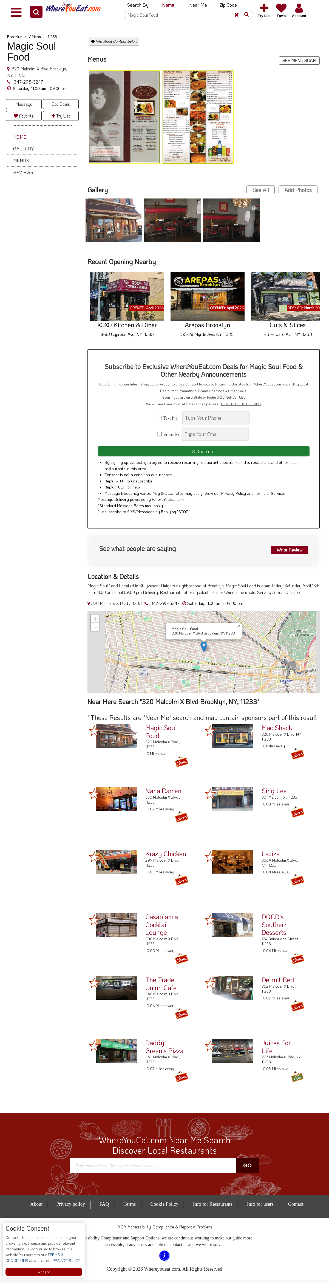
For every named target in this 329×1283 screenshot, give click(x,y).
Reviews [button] (23, 172)
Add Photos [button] (298, 189)
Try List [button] (61, 116)
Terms (129, 1207)
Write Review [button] (287, 552)
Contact (296, 1207)
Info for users (260, 1207)
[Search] (186, 15)
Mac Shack (277, 731)
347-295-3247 (28, 82)
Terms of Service (269, 496)
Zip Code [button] (228, 5)
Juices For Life (276, 1050)
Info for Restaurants (212, 1207)
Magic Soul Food (161, 735)
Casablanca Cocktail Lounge (161, 928)
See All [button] (260, 189)
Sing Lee (274, 794)
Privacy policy (70, 1207)
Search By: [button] (138, 5)
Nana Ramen (163, 794)
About (36, 1207)
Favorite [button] (24, 116)
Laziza (271, 857)
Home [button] (19, 137)
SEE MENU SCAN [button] (299, 60)
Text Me (169, 418)
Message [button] (23, 104)
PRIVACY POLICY (66, 1260)
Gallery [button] (23, 149)
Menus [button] (21, 160)
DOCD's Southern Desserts (275, 928)
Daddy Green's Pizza (164, 1050)
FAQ (104, 1207)
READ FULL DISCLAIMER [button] (241, 404)
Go (247, 1169)
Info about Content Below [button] (114, 41)
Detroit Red (278, 983)
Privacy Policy (233, 496)
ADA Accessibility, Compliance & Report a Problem (164, 1230)
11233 (52, 36)
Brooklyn (16, 36)
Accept (44, 1272)
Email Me (169, 434)
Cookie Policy (164, 1207)
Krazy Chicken (165, 857)
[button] (36, 12)
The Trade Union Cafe (161, 987)
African (37, 36)
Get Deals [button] (61, 104)
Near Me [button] (198, 5)
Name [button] (168, 5)
